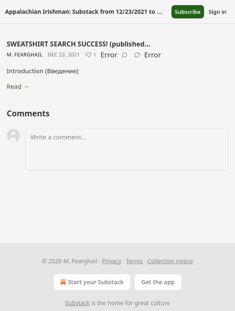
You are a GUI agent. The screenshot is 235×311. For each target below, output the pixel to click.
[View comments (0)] (124, 55)
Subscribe (188, 11)
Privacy (111, 261)
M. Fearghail (25, 54)
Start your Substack (91, 282)
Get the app (158, 282)
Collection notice (170, 261)
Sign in (218, 11)
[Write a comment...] (126, 149)
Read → (18, 86)
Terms (134, 261)
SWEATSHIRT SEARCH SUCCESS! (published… (78, 44)
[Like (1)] (91, 55)
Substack (77, 303)
